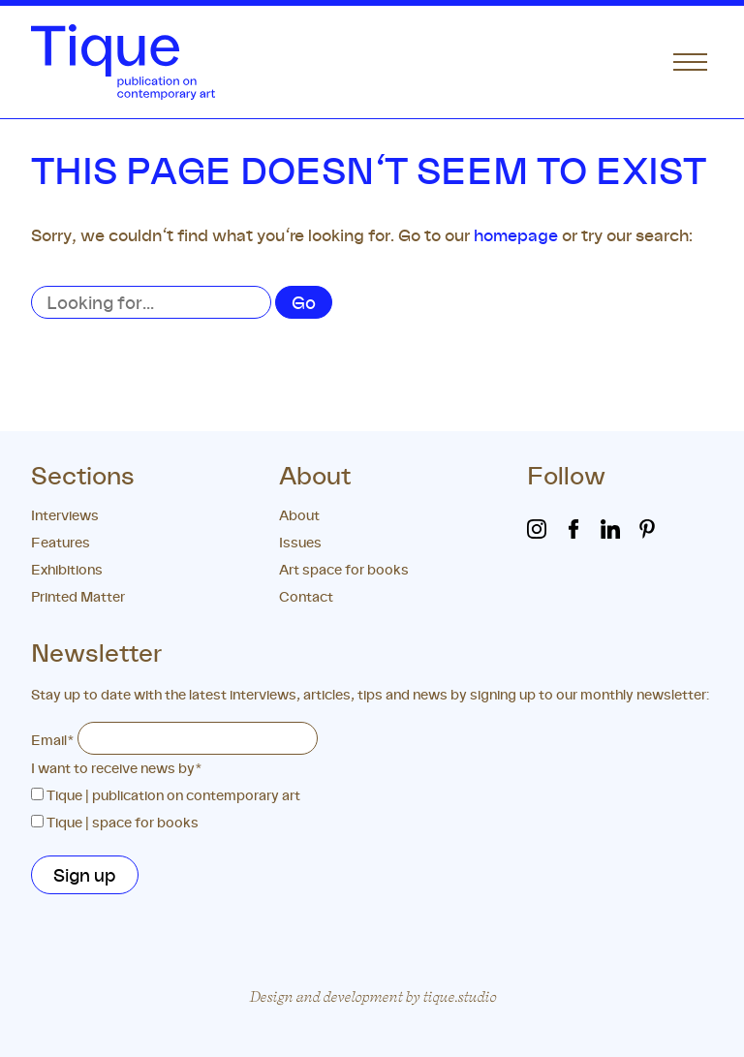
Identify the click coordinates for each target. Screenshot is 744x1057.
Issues (300, 542)
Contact (306, 596)
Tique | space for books (122, 822)
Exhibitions (67, 569)
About (299, 515)
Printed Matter (78, 596)
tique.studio (459, 996)
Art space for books (344, 569)
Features (60, 542)
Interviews (65, 515)
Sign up (84, 875)
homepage (516, 235)
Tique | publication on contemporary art (173, 795)
